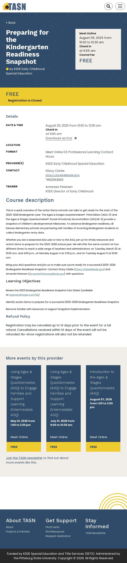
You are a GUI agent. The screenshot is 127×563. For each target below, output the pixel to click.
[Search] (108, 6)
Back (11, 23)
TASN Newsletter (95, 533)
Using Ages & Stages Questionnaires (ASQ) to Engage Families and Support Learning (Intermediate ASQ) (24, 393)
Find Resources (55, 531)
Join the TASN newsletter (24, 458)
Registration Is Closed (25, 100)
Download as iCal (59, 138)
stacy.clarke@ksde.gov (63, 175)
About (9, 527)
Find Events (53, 527)
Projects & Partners (18, 531)
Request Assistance (58, 536)
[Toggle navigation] (120, 6)
